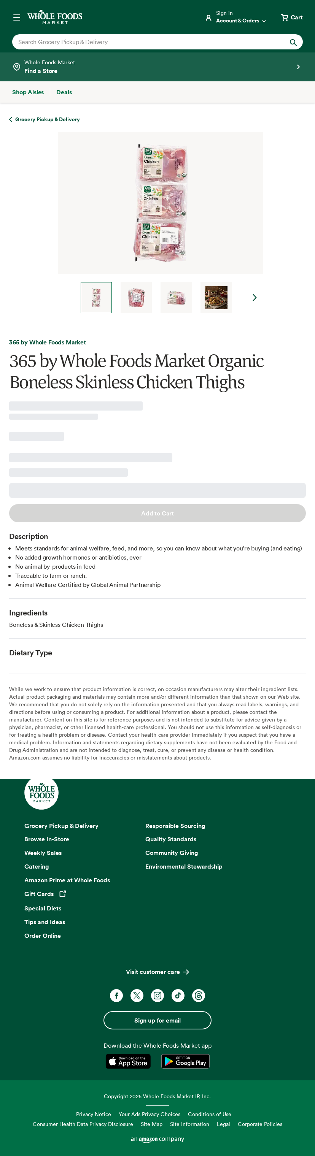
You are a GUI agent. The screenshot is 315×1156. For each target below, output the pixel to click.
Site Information (189, 1123)
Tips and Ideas (44, 922)
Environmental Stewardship (184, 866)
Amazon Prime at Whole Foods (67, 880)
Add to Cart (157, 513)
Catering (36, 866)
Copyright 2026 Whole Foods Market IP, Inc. (157, 1096)
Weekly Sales (43, 852)
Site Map (151, 1123)
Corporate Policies (260, 1123)
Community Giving (171, 852)
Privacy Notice (93, 1114)
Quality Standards (170, 839)
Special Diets (42, 908)
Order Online (42, 935)
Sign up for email (157, 1020)
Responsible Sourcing (175, 825)
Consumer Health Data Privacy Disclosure (83, 1123)
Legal (223, 1123)
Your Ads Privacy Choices (149, 1114)
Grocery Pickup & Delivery (61, 825)
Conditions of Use (209, 1114)
